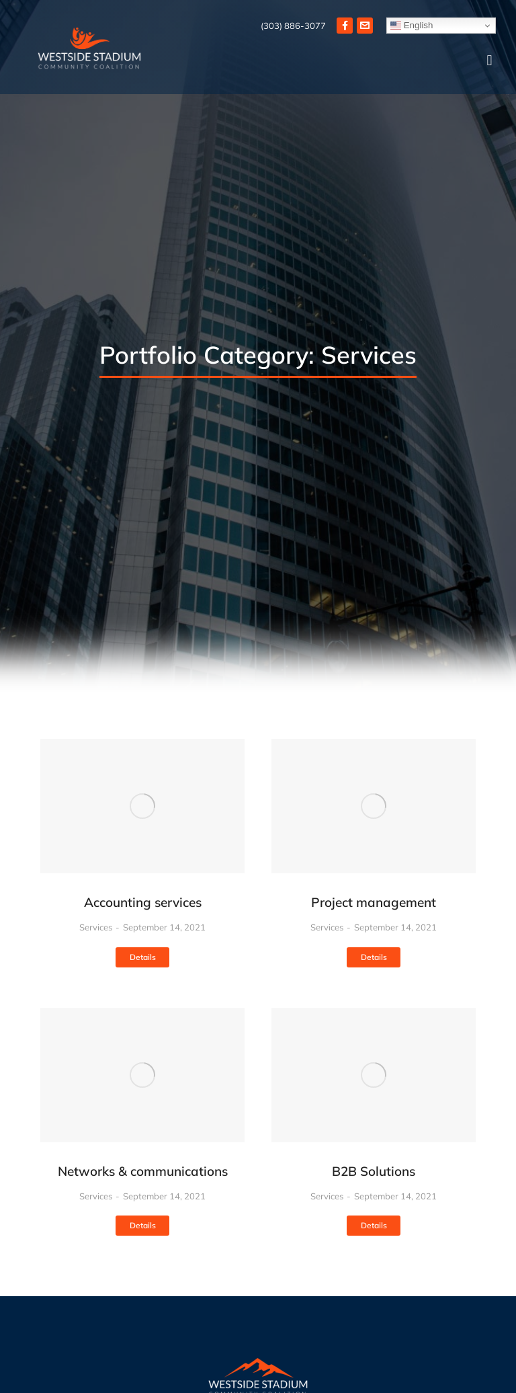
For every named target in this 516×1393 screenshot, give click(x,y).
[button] (489, 61)
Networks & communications (143, 1171)
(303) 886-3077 (293, 25)
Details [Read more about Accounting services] (143, 957)
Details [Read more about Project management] (374, 957)
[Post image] (142, 806)
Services (95, 927)
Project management (373, 902)
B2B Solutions (373, 1171)
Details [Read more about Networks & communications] (143, 1225)
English (411, 25)
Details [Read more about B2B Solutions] (374, 1225)
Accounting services (143, 902)
